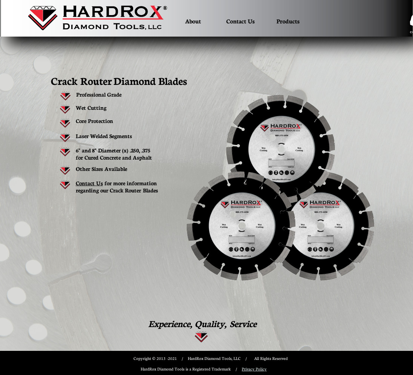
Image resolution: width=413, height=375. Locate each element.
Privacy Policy (254, 368)
